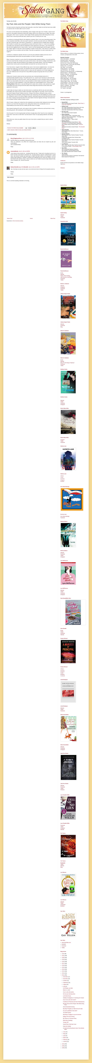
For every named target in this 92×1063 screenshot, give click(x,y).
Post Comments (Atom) (18, 220)
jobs (23, 129)
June (64, 1031)
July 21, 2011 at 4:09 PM (24, 151)
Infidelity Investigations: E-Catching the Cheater (73, 997)
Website (62, 214)
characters (12, 129)
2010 (63, 1043)
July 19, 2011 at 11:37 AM (28, 138)
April (64, 1035)
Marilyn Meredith (27, 129)
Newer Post (9, 218)
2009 (63, 1045)
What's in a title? (66, 990)
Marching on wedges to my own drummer (72, 1014)
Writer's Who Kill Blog (65, 275)
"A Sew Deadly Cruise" (77, 146)
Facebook (63, 217)
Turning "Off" (66, 1022)
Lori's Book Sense (67, 996)
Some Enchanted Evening (69, 1006)
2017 (63, 963)
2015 (63, 967)
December (65, 976)
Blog (61, 327)
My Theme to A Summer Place (69, 1018)
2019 (63, 959)
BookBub (64, 944)
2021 (63, 955)
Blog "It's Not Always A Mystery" (68, 362)
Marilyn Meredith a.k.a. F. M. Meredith (19, 167)
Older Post (52, 218)
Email (62, 273)
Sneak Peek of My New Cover (69, 1024)
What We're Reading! (67, 1020)
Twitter (62, 216)
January (65, 1041)
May (64, 1033)
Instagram (63, 287)
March (64, 1037)
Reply (12, 146)
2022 (63, 953)
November (65, 978)
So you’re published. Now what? (70, 1010)
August (65, 984)
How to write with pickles (68, 992)
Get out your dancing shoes (69, 994)
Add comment (10, 177)
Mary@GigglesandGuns (16, 138)
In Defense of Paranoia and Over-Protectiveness (73, 1001)
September (65, 982)
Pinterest (62, 789)
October (65, 980)
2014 (63, 969)
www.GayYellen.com (66, 942)
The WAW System (67, 1012)
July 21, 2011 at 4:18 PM (34, 167)
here (64, 164)
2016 (63, 965)
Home (31, 218)
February (65, 1039)
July (64, 986)
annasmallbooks (14, 151)
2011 (63, 975)
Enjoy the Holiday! (67, 1026)
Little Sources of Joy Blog (66, 277)
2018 (63, 961)
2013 (63, 971)
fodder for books (18, 129)
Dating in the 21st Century (69, 1016)
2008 (63, 1047)
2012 (63, 973)
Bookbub (62, 481)
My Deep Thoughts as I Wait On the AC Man (73, 1008)
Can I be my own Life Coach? (69, 999)
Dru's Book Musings (65, 516)
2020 (63, 957)
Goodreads (63, 675)
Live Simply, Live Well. (68, 988)
